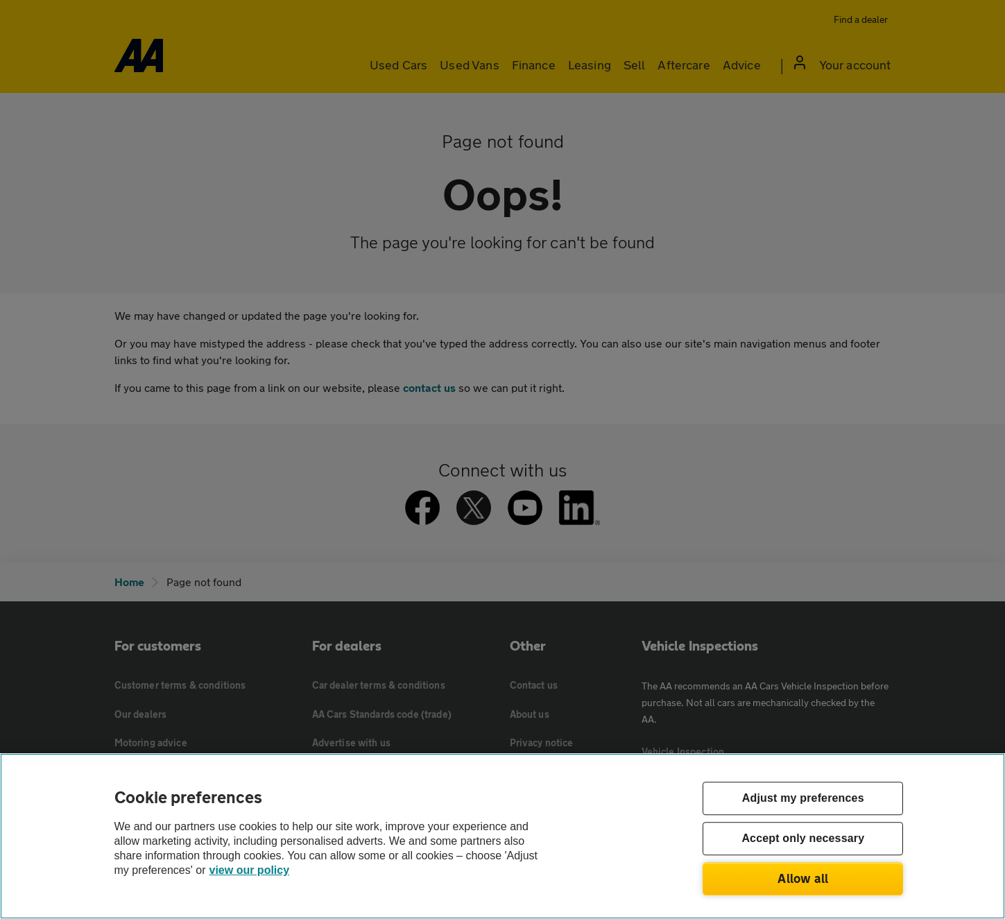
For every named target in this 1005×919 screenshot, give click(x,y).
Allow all (803, 878)
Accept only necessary (802, 839)
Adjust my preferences (803, 799)
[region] (502, 836)
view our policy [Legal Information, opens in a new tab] (249, 870)
